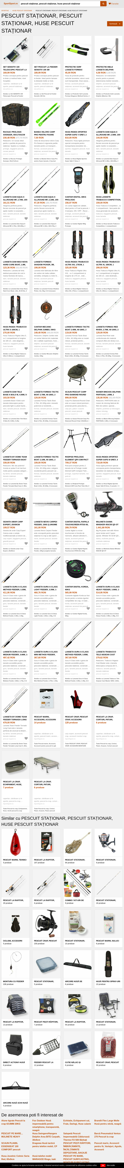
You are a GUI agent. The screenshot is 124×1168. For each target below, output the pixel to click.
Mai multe (111, 1165)
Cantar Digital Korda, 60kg (77, 588)
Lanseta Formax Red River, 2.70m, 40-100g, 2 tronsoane (107, 330)
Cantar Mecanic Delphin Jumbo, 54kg (44, 328)
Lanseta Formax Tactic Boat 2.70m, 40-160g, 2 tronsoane (46, 395)
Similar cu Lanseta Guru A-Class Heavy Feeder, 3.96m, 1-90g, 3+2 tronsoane (107, 616)
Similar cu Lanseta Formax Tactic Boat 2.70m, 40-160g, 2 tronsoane (45, 420)
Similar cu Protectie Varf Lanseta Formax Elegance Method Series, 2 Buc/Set (77, 96)
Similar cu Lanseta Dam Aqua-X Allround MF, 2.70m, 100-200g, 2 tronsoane (14, 226)
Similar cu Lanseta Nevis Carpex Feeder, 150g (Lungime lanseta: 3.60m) (45, 551)
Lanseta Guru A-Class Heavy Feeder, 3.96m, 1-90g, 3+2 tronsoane (108, 589)
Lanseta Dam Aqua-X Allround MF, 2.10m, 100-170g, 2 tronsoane (46, 200)
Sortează (113, 24)
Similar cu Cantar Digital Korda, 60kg (76, 615)
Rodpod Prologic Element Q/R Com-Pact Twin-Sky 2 (76, 460)
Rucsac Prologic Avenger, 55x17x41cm (14, 133)
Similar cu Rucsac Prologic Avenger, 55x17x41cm (12, 160)
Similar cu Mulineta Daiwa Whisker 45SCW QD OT (108, 550)
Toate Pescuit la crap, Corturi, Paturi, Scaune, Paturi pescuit (44, 810)
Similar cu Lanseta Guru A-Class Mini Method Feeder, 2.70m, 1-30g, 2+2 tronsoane (46, 681)
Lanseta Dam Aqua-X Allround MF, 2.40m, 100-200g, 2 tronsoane (108, 135)
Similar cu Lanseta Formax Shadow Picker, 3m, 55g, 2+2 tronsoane (46, 290)
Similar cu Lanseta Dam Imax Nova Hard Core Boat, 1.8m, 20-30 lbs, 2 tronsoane (15, 291)
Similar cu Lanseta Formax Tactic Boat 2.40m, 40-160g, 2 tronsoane (76, 355)
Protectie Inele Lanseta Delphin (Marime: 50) (105, 70)
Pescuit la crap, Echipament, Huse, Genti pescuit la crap (14, 784)
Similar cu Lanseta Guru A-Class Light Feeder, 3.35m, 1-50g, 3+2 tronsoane (45, 616)
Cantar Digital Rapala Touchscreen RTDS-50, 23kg (77, 524)
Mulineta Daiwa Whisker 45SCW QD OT (107, 523)
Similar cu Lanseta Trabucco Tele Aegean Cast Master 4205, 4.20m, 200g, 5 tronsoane (107, 681)
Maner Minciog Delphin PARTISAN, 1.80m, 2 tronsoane (108, 395)
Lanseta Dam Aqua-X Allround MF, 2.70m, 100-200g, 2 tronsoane (15, 200)
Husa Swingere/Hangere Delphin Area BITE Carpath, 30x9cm (46, 1136)
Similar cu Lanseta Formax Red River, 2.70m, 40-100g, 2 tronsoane (108, 355)
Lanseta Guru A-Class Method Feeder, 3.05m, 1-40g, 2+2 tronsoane (77, 654)
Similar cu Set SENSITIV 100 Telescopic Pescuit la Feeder (13, 95)
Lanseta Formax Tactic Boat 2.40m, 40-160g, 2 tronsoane (77, 330)
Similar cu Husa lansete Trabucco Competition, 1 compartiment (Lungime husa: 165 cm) (108, 226)
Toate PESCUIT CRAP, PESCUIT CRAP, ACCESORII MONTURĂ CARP (76, 746)
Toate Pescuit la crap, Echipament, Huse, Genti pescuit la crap (15, 810)
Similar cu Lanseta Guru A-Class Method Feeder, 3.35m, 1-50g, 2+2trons (14, 616)
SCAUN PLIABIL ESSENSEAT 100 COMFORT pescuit (10, 1146)
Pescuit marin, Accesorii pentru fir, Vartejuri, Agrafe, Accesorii (108, 1146)
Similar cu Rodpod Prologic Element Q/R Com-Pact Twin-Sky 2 (77, 485)
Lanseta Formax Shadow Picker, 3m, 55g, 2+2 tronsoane (44, 265)
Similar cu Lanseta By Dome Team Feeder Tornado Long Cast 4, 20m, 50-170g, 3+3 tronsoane (15, 746)
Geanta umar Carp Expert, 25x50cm (13, 523)
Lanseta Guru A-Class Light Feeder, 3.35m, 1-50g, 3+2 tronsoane (46, 589)
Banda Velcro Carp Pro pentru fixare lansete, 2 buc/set (44, 135)
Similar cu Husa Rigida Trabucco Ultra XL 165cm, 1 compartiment (107, 290)
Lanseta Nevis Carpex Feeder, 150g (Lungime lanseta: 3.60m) (45, 524)
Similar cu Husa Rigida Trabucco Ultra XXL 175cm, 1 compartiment (77, 290)
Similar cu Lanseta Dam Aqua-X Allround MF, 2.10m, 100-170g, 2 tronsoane (45, 226)
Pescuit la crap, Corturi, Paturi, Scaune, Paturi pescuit (46, 784)
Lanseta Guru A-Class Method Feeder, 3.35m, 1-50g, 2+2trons (15, 589)
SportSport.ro (11, 3)
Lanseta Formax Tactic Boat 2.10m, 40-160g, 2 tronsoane (46, 460)
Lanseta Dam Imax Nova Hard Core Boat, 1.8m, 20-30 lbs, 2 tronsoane (15, 265)
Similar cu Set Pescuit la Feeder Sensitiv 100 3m (45, 95)
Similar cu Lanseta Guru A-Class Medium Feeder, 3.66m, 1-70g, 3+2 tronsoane (15, 681)
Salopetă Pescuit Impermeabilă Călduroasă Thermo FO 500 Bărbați (76, 1136)
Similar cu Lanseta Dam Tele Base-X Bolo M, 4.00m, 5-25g (15, 420)
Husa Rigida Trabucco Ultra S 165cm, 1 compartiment (15, 330)
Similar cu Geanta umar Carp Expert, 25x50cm (13, 550)
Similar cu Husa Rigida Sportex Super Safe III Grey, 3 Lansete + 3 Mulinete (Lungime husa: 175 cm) (107, 486)
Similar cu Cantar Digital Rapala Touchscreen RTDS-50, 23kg (76, 550)
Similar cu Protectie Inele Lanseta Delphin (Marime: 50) (108, 95)
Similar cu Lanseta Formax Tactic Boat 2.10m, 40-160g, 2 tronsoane (45, 485)
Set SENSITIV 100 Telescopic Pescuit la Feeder (15, 70)
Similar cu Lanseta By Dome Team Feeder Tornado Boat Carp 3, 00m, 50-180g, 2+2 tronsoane (15, 486)
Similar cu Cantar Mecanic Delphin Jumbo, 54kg (46, 355)
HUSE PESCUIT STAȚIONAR (22, 10)
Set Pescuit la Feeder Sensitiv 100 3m (46, 68)
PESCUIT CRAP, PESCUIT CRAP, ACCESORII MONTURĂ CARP (76, 719)
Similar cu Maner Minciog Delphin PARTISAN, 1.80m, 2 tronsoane (108, 420)
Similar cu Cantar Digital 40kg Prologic (75, 225)
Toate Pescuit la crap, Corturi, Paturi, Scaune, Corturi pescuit (107, 745)
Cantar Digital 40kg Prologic (75, 198)
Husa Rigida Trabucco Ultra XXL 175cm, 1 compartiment (77, 265)
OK (103, 1165)
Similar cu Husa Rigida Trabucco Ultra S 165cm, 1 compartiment (14, 355)
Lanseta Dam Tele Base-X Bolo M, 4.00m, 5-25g (15, 395)
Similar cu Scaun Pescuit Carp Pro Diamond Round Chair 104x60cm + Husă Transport (77, 421)
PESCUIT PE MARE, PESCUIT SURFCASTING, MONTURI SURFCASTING (76, 1159)
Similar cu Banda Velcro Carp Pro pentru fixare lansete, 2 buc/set (46, 160)
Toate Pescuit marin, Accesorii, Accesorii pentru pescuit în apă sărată (45, 746)
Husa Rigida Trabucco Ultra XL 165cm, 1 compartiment (108, 265)
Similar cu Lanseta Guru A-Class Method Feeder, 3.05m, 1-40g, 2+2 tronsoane (77, 681)
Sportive (5, 10)
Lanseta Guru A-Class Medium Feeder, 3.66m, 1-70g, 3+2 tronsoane (15, 654)
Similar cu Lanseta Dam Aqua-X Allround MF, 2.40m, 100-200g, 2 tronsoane (107, 161)
